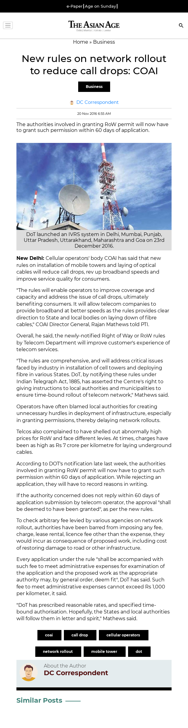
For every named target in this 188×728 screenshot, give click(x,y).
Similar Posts (39, 700)
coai (49, 635)
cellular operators (123, 635)
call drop (80, 635)
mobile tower (104, 651)
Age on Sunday (100, 6)
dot (139, 651)
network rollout (58, 651)
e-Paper (74, 6)
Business (94, 86)
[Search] (181, 26)
